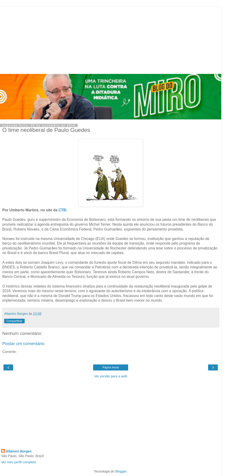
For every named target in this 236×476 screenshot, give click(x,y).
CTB (62, 210)
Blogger (121, 471)
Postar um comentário (23, 343)
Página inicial (111, 367)
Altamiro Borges (19, 451)
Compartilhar (14, 321)
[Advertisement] (110, 39)
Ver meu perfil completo (18, 462)
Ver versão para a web (110, 376)
